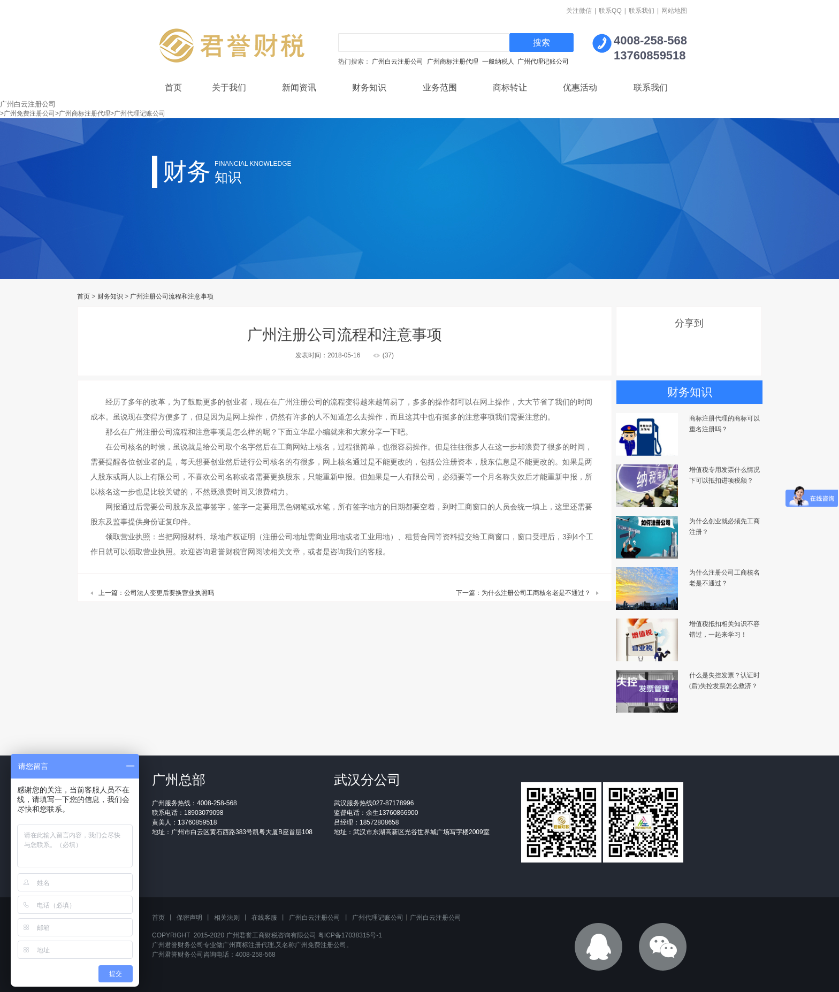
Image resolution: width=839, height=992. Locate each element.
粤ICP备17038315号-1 (350, 935)
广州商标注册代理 (452, 61)
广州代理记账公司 (543, 61)
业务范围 (440, 87)
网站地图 (674, 10)
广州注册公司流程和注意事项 (171, 296)
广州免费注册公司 (320, 945)
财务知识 (369, 87)
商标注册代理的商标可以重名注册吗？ (724, 424)
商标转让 (510, 87)
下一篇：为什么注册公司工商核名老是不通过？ (523, 593)
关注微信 (579, 10)
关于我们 (229, 87)
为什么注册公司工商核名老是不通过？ (724, 578)
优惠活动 (580, 87)
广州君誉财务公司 (177, 945)
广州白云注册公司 (397, 61)
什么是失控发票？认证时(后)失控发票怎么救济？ (724, 680)
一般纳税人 (498, 61)
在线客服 (264, 917)
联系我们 (641, 10)
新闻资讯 (299, 87)
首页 (173, 87)
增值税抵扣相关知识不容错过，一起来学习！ (724, 629)
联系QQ (610, 10)
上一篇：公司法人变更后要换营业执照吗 (156, 593)
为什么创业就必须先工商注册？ (724, 526)
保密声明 (189, 917)
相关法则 (227, 917)
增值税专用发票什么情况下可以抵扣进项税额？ (724, 475)
